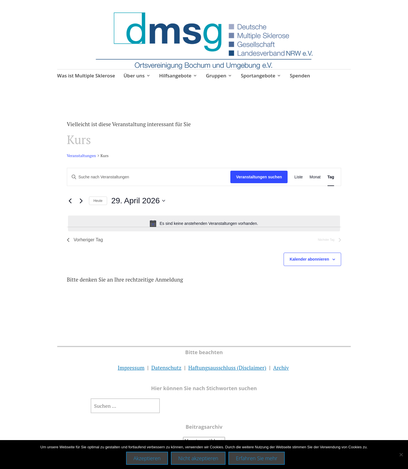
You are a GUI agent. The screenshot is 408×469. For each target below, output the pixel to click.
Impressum (131, 367)
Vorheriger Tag (85, 239)
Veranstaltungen (81, 155)
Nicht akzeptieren (198, 458)
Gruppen (216, 75)
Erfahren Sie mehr (256, 458)
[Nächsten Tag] (81, 200)
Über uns (134, 75)
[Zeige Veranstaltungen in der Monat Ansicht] (315, 177)
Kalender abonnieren (309, 259)
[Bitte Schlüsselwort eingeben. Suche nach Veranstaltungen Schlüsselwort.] (149, 177)
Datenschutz (166, 367)
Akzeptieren (147, 458)
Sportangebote (258, 75)
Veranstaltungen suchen (259, 177)
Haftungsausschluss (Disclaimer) (227, 367)
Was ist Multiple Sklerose (86, 75)
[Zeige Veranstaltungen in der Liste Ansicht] (298, 177)
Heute (98, 201)
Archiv (281, 367)
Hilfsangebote (175, 75)
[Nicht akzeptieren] (401, 454)
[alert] (204, 223)
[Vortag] (70, 200)
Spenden (300, 75)
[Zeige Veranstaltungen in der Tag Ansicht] (331, 177)
